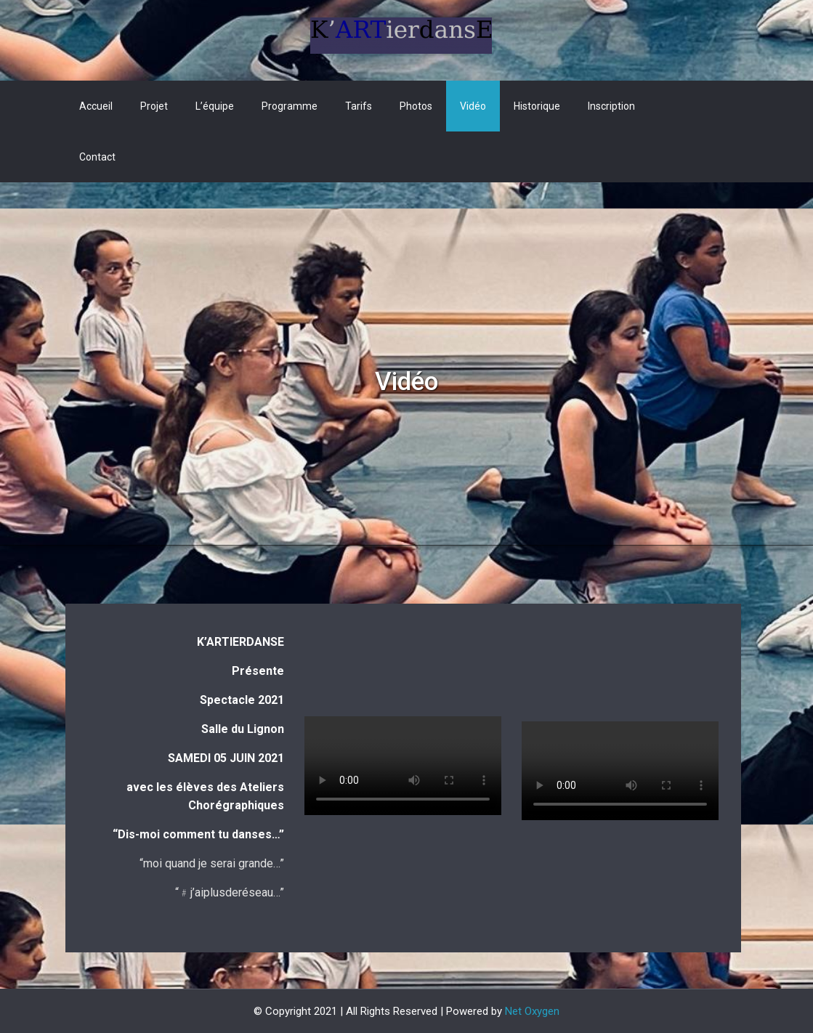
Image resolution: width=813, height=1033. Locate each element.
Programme (289, 106)
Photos (416, 106)
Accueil (96, 106)
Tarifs (358, 106)
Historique (537, 106)
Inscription (611, 106)
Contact (97, 157)
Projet (154, 106)
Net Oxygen (532, 1011)
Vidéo (473, 106)
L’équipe (214, 106)
